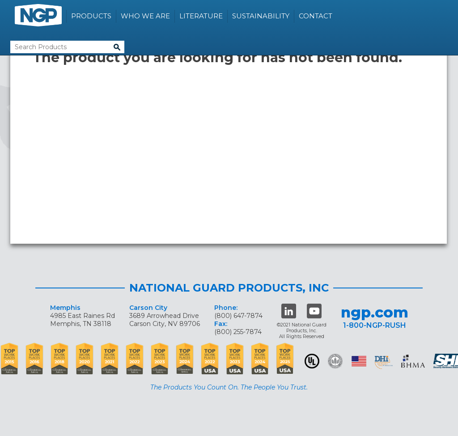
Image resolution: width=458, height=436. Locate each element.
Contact (315, 16)
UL (312, 361)
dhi (384, 363)
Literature (201, 16)
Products (91, 16)
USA (359, 361)
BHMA (413, 361)
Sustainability (260, 16)
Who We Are (145, 16)
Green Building (335, 361)
